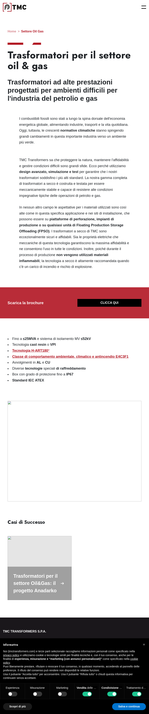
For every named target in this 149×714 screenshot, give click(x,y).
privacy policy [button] (11, 655)
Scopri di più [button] (17, 706)
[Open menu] (143, 7)
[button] (144, 644)
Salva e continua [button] (129, 706)
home (12, 31)
